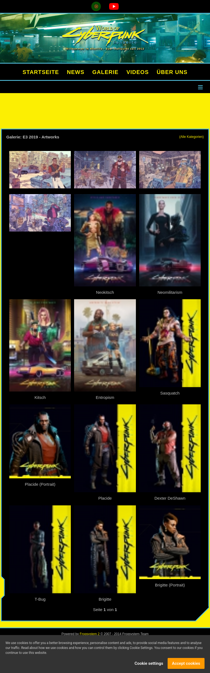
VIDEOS (137, 72)
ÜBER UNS (172, 72)
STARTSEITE (41, 72)
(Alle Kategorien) (191, 137)
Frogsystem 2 (90, 634)
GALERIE (105, 72)
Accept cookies (186, 664)
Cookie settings (149, 664)
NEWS (75, 72)
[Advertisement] (105, 111)
